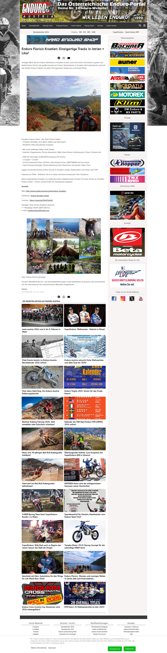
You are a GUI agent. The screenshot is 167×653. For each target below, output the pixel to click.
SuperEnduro (118, 32)
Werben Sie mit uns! (99, 634)
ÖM (80, 32)
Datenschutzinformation (131, 629)
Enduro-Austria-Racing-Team (68, 632)
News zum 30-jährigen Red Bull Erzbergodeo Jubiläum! (42, 453)
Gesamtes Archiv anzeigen (67, 634)
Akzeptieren (115, 648)
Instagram (36, 634)
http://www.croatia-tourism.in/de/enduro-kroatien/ (46, 191)
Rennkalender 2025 (67, 629)
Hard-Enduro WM (132, 32)
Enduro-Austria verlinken (99, 632)
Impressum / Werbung (131, 627)
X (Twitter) (36, 629)
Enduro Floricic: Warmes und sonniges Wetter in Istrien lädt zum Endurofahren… (84, 577)
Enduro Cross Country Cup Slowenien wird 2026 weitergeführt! (41, 608)
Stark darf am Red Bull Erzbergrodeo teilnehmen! (38, 484)
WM (88, 32)
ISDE (93, 32)
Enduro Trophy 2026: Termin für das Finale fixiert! (83, 392)
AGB (131, 634)
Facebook (36, 627)
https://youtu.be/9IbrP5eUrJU (41, 200)
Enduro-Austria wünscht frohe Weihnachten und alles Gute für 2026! (84, 361)
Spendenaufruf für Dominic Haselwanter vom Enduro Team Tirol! (84, 515)
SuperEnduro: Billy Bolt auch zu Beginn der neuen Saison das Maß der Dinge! (41, 546)
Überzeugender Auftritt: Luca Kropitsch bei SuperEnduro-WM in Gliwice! (83, 453)
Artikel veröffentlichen (99, 629)
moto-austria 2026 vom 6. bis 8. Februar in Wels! (41, 330)
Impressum (52, 648)
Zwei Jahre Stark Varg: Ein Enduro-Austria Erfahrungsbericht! (40, 392)
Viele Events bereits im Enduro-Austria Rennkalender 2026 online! (39, 361)
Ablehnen (129, 648)
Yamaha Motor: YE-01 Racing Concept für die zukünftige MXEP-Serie (84, 546)
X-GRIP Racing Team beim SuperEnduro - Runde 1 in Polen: (40, 515)
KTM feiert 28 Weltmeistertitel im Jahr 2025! (84, 607)
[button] (59, 58)
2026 (67, 627)
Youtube (35, 632)
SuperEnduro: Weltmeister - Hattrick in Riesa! (84, 329)
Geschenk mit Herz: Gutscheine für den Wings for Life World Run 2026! (42, 577)
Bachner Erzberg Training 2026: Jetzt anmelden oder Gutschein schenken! (38, 423)
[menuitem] (24, 25)
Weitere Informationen (39, 648)
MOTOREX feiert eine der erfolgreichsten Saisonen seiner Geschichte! (82, 484)
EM (84, 32)
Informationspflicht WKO (131, 632)
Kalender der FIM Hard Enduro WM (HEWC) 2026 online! (83, 423)
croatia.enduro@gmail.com (38, 210)
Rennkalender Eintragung (99, 627)
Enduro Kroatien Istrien (40, 195)
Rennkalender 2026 (41, 32)
